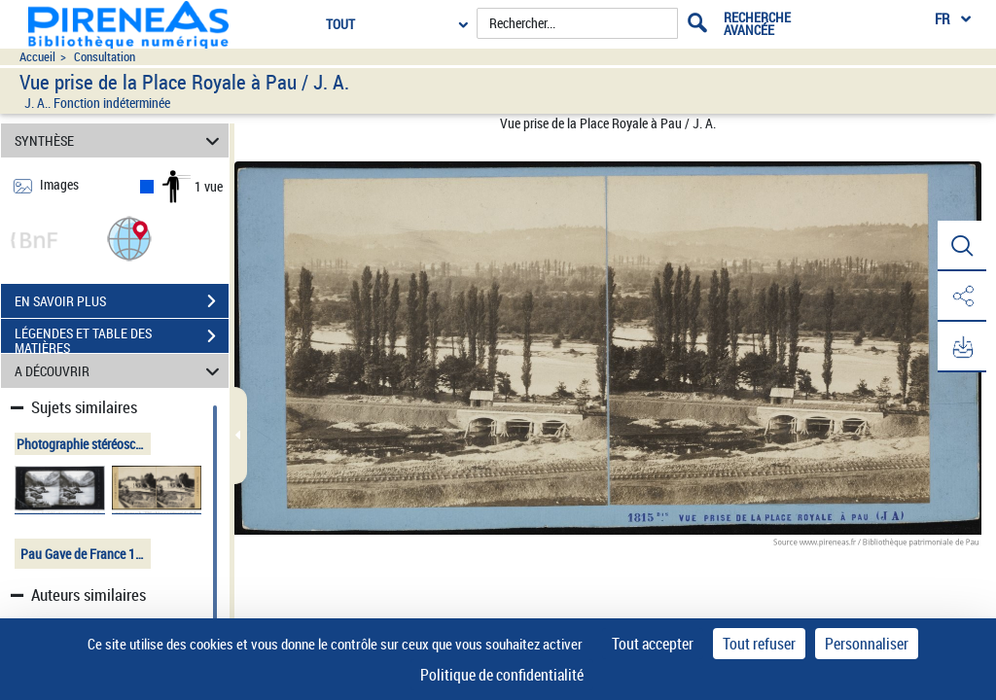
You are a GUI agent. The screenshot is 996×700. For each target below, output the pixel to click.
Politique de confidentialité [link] (502, 674)
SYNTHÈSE (120, 140)
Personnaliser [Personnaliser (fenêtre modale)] (866, 643)
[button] (129, 237)
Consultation (104, 57)
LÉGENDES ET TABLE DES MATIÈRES (122, 338)
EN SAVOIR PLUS (122, 301)
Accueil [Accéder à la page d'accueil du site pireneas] (37, 57)
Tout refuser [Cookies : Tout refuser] (759, 643)
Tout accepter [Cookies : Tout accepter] (653, 643)
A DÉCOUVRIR (120, 371)
